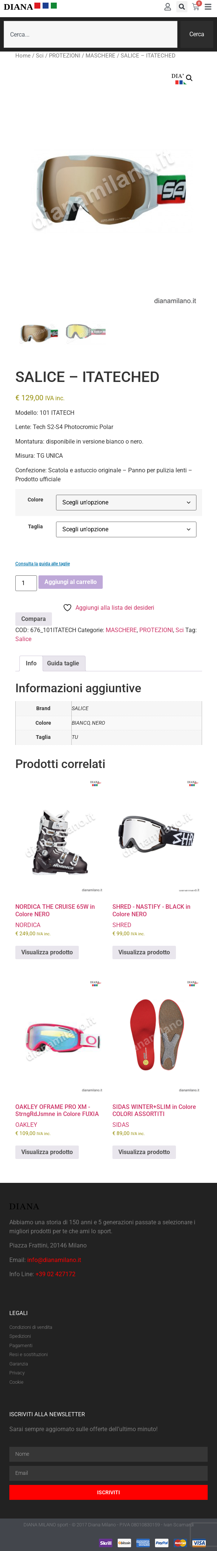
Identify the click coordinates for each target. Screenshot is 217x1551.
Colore (35, 500)
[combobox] (90, 34)
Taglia (35, 526)
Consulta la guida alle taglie (42, 563)
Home (23, 55)
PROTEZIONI (64, 55)
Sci (40, 55)
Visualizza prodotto (47, 952)
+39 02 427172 (55, 1274)
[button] (181, 6)
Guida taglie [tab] (63, 663)
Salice (23, 639)
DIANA (18, 7)
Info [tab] (31, 663)
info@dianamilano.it (54, 1260)
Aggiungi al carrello (70, 581)
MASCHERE (100, 55)
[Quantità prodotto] (26, 583)
